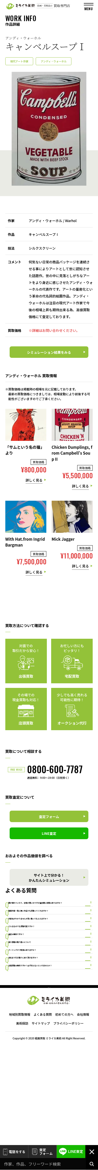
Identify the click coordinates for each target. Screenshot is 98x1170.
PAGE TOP (49, 1084)
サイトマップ (41, 1123)
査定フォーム (42, 1151)
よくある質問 (43, 1114)
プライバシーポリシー (68, 1123)
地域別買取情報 (19, 1114)
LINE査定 (71, 1151)
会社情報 (83, 1114)
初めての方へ (64, 1114)
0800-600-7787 (55, 769)
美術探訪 (22, 1123)
